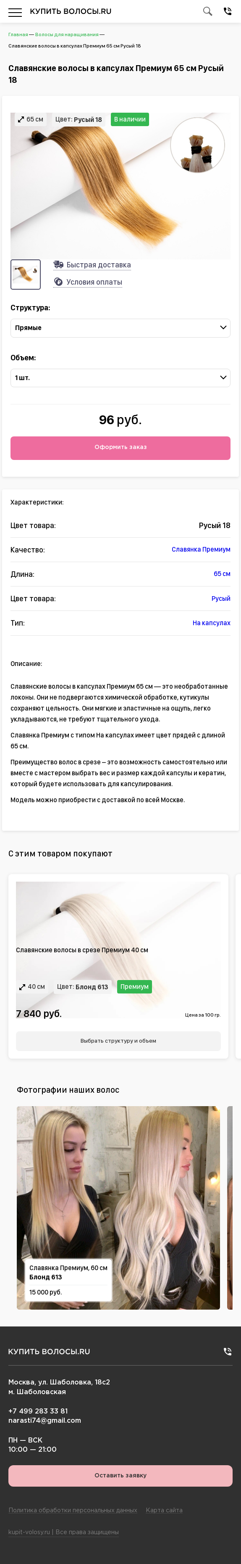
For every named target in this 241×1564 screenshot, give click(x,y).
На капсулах (212, 623)
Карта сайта (164, 1510)
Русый (221, 598)
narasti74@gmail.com (44, 1421)
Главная (18, 34)
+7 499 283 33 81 (38, 1411)
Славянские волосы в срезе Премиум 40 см (82, 950)
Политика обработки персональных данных (72, 1510)
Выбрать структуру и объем (118, 1040)
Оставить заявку (120, 1475)
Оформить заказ (120, 447)
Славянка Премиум (201, 549)
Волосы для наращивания (67, 34)
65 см (222, 574)
